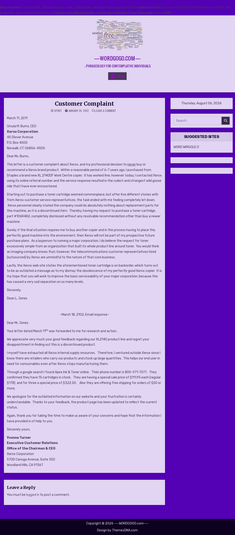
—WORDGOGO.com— (117, 58)
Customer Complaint (84, 103)
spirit (58, 110)
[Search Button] (117, 86)
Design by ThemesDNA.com (117, 530)
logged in (32, 495)
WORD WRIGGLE (184, 147)
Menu (120, 76)
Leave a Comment (106, 110)
